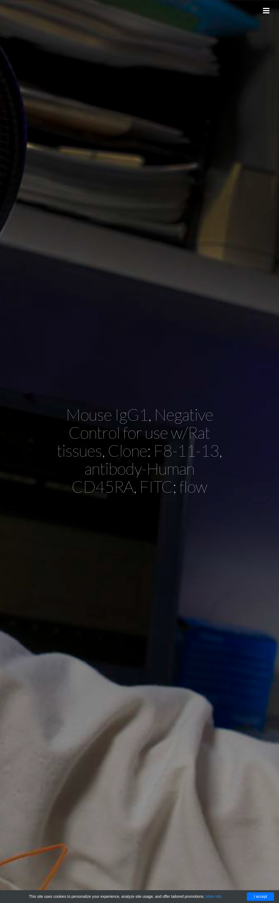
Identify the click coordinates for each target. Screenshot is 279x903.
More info (214, 896)
